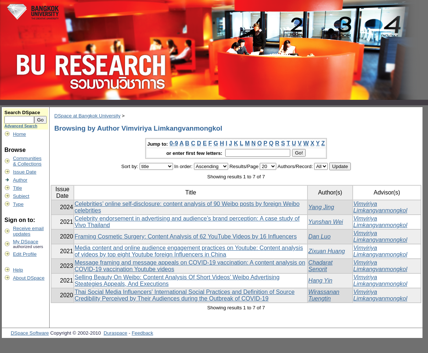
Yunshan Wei (325, 222)
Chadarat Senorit (320, 265)
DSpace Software (30, 333)
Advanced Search (20, 126)
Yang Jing (321, 207)
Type (18, 204)
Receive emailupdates (28, 231)
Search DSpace (22, 112)
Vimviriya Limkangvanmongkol (380, 207)
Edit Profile (24, 254)
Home (19, 134)
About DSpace (28, 278)
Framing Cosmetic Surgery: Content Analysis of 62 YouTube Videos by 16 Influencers (186, 236)
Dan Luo (319, 236)
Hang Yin (320, 280)
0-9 (173, 143)
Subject (21, 196)
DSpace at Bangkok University (87, 116)
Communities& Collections (27, 161)
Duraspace (115, 333)
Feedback (142, 333)
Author (20, 180)
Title (17, 188)
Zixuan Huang (326, 251)
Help (18, 270)
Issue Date (24, 172)
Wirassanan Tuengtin (323, 295)
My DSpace (25, 241)
